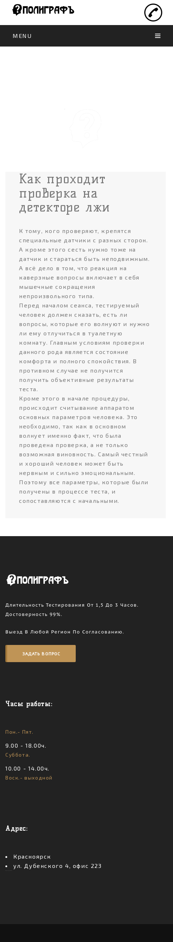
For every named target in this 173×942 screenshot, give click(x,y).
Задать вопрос (41, 653)
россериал (9, 870)
